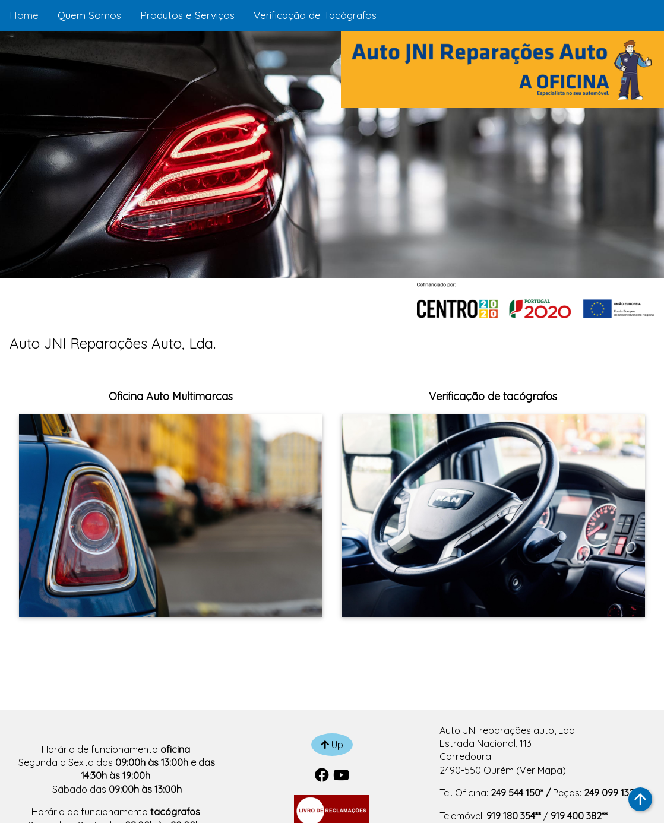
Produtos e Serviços (187, 15)
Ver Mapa (541, 770)
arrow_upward (640, 799)
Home (24, 15)
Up (332, 745)
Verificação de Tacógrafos (315, 15)
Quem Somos (89, 15)
